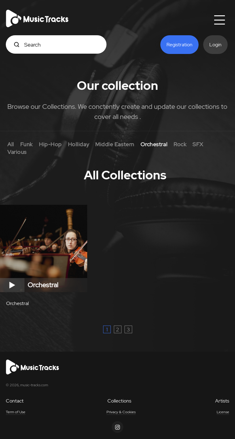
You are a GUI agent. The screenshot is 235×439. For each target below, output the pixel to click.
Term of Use (15, 412)
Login (215, 44)
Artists (222, 401)
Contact (15, 401)
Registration (179, 44)
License (223, 412)
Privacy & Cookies (121, 412)
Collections (119, 401)
